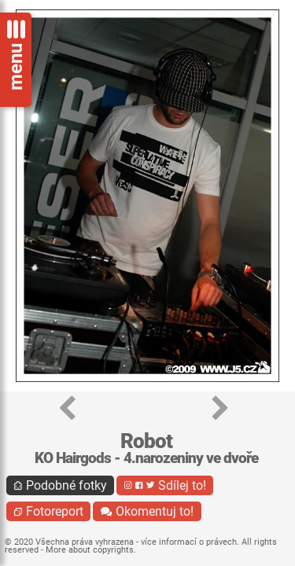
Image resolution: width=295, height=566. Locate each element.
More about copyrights (90, 550)
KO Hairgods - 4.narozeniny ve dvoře (146, 458)
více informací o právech (189, 542)
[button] (67, 409)
